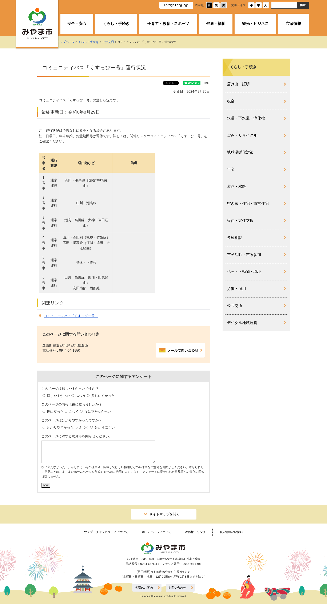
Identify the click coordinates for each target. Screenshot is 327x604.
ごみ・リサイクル (242, 135)
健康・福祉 (215, 23)
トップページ (70, 42)
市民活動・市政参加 (244, 255)
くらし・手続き (116, 23)
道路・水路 (236, 186)
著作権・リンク (195, 532)
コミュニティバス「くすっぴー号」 (71, 316)
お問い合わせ (177, 587)
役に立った (55, 411)
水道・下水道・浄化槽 (246, 118)
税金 (231, 101)
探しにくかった (102, 396)
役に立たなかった (97, 411)
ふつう (80, 396)
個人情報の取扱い (231, 532)
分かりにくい (104, 427)
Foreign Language (176, 5)
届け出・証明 (238, 84)
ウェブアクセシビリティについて (106, 532)
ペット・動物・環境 (244, 271)
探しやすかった (58, 396)
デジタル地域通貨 (242, 323)
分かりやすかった (60, 427)
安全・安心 (76, 23)
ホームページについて (156, 532)
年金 (231, 169)
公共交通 (112, 42)
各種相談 (234, 238)
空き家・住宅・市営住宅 (248, 203)
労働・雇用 (236, 289)
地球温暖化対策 (240, 152)
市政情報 (293, 23)
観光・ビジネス (255, 23)
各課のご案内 (144, 587)
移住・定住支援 (240, 220)
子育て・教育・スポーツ (168, 23)
